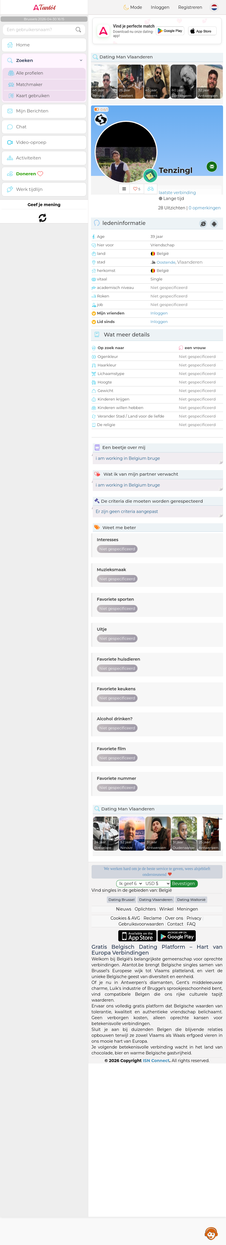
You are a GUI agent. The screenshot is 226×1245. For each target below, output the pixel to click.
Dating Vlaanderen (156, 899)
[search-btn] (78, 30)
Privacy (194, 918)
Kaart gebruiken (29, 96)
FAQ (191, 924)
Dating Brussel (122, 899)
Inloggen (160, 7)
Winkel (166, 909)
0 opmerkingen (205, 208)
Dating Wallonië (191, 899)
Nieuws (123, 909)
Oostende (166, 262)
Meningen (187, 909)
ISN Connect (156, 1060)
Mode (132, 7)
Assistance (211, 1233)
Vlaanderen (190, 262)
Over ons (174, 918)
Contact (175, 924)
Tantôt (44, 7)
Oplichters (145, 909)
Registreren (190, 7)
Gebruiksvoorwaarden (141, 924)
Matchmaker (25, 85)
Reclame (153, 918)
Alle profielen (25, 73)
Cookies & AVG (125, 918)
